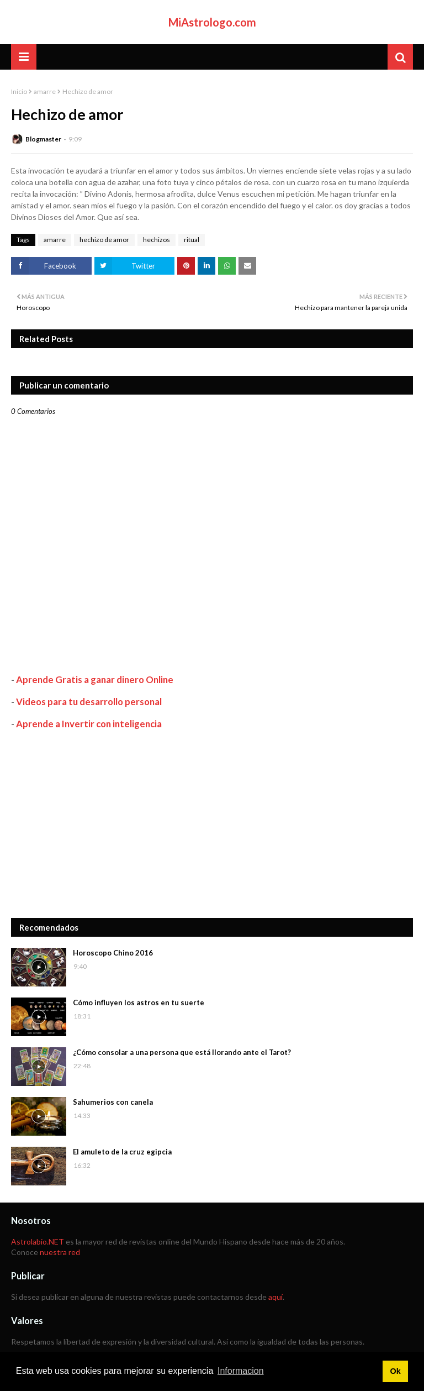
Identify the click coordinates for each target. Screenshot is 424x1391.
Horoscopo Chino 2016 (113, 952)
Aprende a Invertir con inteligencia (89, 723)
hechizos (156, 239)
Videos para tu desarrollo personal (89, 701)
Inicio (19, 91)
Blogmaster (43, 139)
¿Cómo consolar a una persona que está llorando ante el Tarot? (182, 1052)
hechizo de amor (104, 239)
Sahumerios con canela (113, 1102)
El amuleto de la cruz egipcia (122, 1151)
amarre (45, 91)
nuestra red (60, 1252)
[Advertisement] (212, 824)
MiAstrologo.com (212, 22)
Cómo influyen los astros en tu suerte (138, 1002)
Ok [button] (395, 1371)
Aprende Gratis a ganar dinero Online (94, 679)
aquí (275, 1296)
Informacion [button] (241, 1371)
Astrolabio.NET (37, 1241)
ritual (191, 239)
